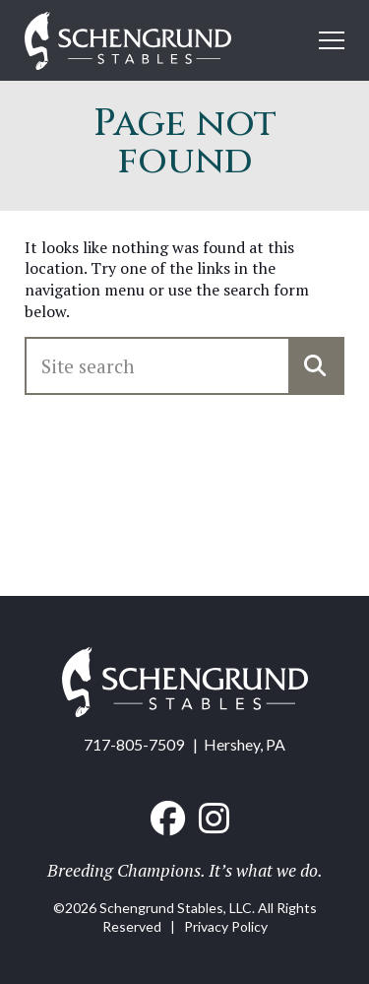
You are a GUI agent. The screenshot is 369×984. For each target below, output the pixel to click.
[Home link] (128, 43)
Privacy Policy (226, 926)
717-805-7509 (134, 744)
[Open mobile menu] (331, 40)
